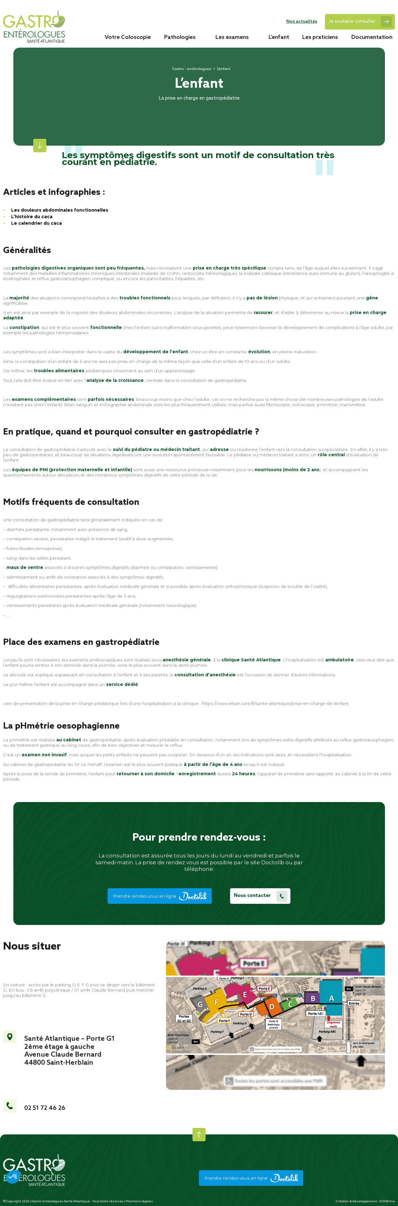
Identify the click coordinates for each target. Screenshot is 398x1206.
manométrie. (353, 404)
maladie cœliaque (262, 273)
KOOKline (387, 1201)
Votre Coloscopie (128, 37)
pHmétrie (327, 404)
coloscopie (303, 404)
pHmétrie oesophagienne (67, 726)
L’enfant (279, 37)
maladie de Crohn (161, 273)
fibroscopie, (278, 404)
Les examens (232, 37)
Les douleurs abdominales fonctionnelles (59, 210)
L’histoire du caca (32, 216)
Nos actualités (301, 21)
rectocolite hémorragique (209, 273)
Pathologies (180, 37)
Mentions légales (139, 1201)
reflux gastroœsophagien (63, 278)
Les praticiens (320, 37)
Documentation (371, 37)
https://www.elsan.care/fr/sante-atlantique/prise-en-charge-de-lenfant (275, 703)
